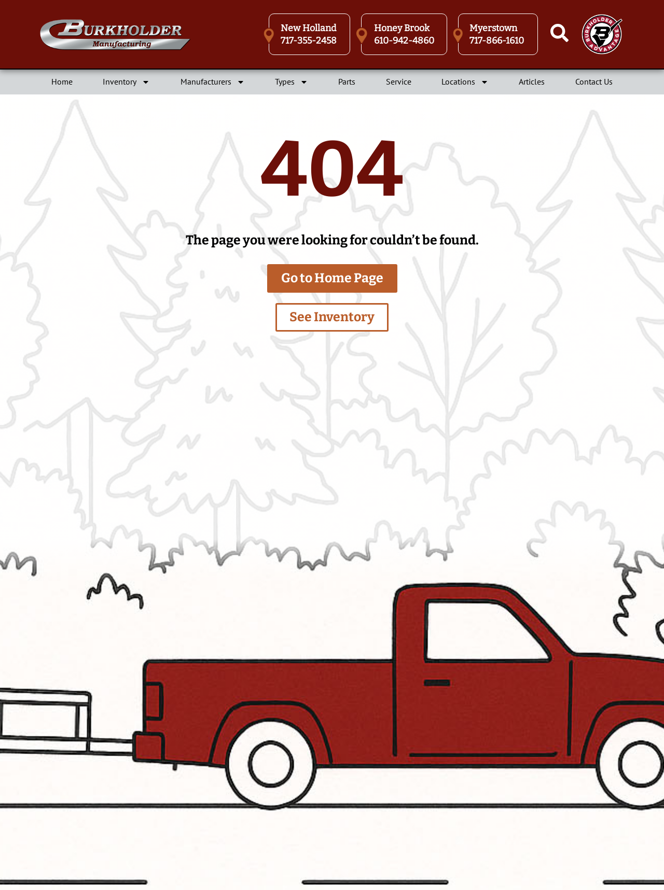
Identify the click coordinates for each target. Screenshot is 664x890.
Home (62, 81)
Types (291, 82)
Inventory (126, 82)
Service (398, 81)
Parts (346, 81)
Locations (465, 82)
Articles (532, 81)
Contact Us (594, 81)
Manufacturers (213, 82)
